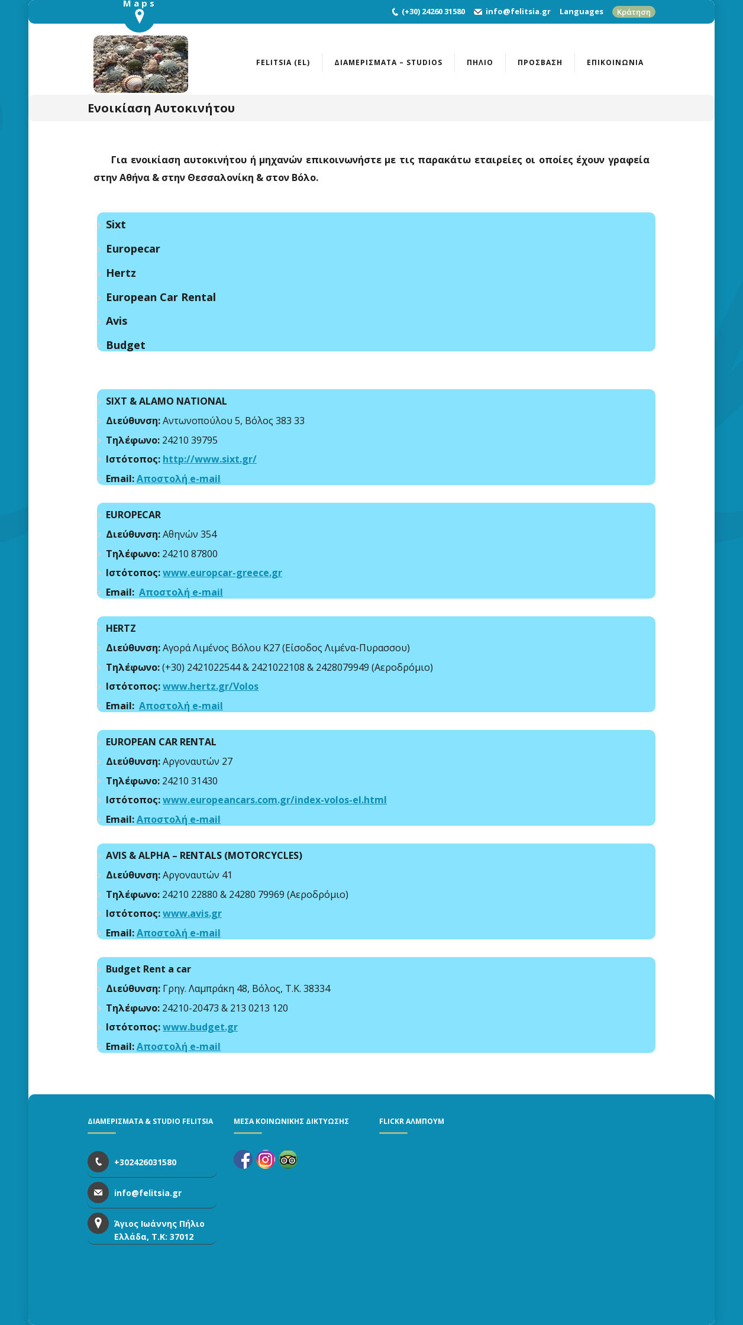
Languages (581, 11)
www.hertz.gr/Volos (211, 686)
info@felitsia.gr (518, 11)
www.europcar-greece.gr (222, 572)
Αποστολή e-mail (179, 478)
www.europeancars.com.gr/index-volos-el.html (275, 799)
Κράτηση (634, 12)
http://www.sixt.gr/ (210, 459)
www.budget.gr (200, 1026)
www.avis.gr (192, 913)
